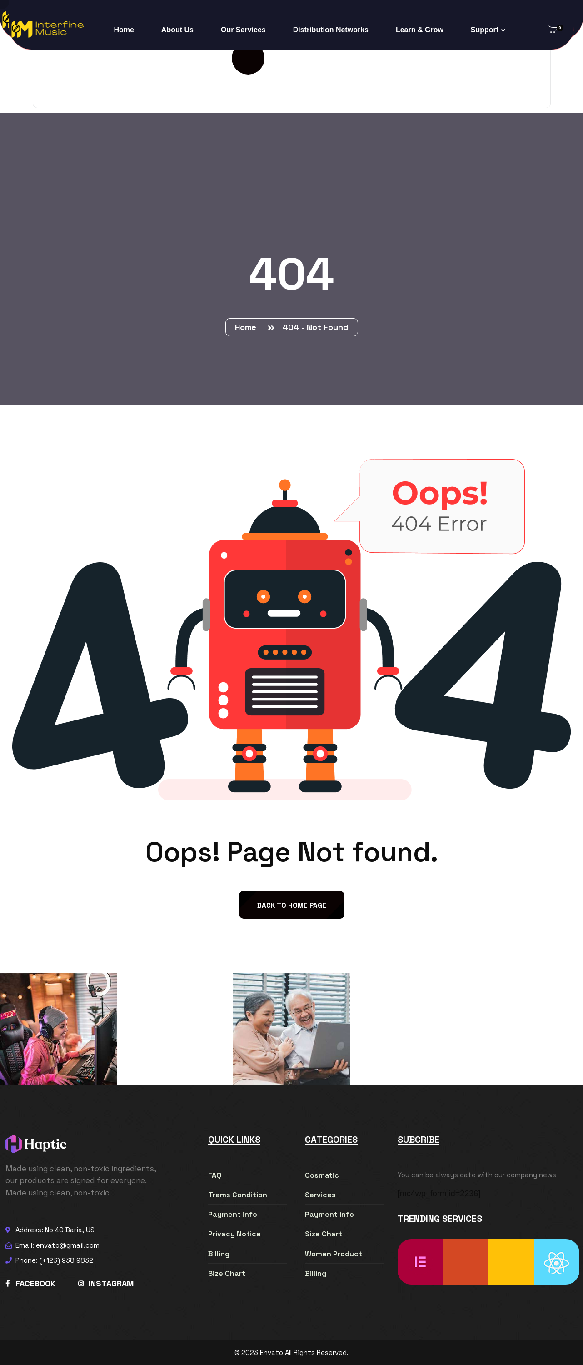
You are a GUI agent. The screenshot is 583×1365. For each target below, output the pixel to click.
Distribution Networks (331, 30)
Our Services (243, 30)
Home (124, 30)
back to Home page (291, 905)
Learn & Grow (419, 30)
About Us (177, 30)
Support (484, 30)
